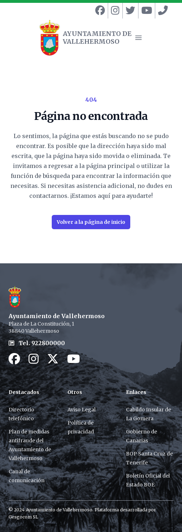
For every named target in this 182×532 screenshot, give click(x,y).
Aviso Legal (81, 409)
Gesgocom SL (23, 517)
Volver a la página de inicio (91, 222)
